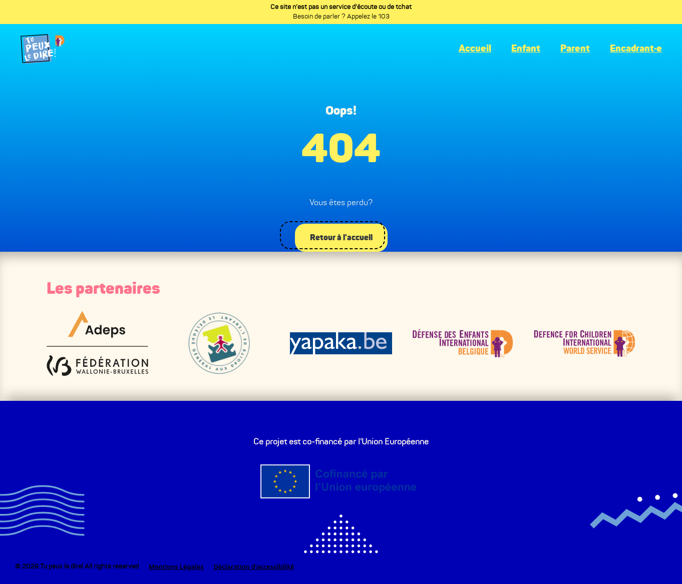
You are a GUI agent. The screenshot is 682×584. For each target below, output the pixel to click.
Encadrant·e (636, 49)
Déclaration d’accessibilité (253, 566)
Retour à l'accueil (340, 236)
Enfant (525, 49)
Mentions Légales (176, 566)
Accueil (475, 49)
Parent (575, 49)
